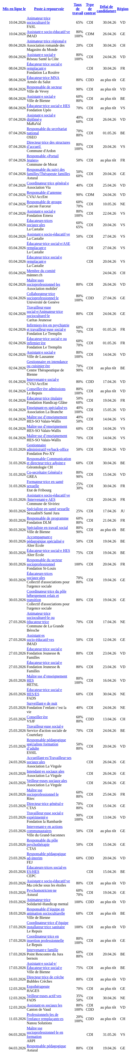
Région (122, 9)
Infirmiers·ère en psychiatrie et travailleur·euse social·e (48, 327)
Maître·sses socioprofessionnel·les (43, 282)
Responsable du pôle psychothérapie (42, 842)
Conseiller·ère (37, 717)
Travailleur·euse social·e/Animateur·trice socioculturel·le (45, 311)
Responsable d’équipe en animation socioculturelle (46, 911)
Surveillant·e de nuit (42, 703)
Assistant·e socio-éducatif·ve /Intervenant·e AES (48, 497)
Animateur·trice (38, 900)
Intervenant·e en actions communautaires (44, 829)
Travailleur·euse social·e (45, 726)
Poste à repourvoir (49, 9)
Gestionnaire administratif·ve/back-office (48, 447)
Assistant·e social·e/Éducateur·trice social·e (44, 965)
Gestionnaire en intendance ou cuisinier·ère (47, 364)
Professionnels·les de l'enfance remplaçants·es (45, 1017)
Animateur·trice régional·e (46, 41)
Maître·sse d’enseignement (47, 417)
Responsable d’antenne (44, 193)
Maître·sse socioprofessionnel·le (43, 792)
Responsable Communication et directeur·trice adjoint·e (49, 461)
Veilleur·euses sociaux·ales (47, 781)
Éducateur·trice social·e (44, 649)
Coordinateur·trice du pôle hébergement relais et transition (46, 595)
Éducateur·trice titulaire (44, 398)
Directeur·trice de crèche (45, 977)
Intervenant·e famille (42, 950)
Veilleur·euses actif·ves (44, 996)
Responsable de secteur (44, 87)
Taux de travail (77, 9)
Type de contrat (90, 9)
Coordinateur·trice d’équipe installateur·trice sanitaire (47, 925)
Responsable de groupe (44, 202)
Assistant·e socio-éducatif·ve (48, 32)
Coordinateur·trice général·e (48, 183)
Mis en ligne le (14, 9)
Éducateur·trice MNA (43, 78)
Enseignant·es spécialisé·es (47, 408)
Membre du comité (41, 271)
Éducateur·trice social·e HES (48, 106)
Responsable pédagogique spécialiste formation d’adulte (46, 744)
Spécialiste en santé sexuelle (48, 509)
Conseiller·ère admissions (46, 389)
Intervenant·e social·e (43, 380)
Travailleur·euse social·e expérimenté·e (45, 815)
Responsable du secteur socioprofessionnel (44, 562)
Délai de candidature (106, 9)
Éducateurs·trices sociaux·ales (40, 223)
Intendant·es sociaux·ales (45, 771)
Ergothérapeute (38, 986)
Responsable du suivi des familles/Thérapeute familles (48, 172)
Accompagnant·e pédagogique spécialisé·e (45, 539)
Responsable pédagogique (46, 1046)
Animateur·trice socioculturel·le (38, 20)
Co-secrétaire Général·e (44, 472)
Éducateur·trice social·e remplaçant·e (44, 66)
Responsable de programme (48, 518)
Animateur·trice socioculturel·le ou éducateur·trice (40, 617)
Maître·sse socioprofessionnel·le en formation (45, 1032)
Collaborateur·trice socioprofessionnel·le (43, 296)
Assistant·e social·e (41, 55)
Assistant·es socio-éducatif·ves (40, 637)
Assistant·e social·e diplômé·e (41, 117)
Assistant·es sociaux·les (44, 1005)
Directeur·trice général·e (45, 804)
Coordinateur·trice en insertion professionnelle (45, 938)
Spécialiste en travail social (47, 528)
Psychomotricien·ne (42, 890)
